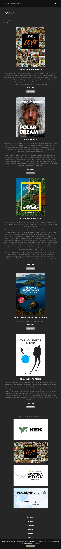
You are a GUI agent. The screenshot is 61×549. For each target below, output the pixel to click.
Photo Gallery (30, 525)
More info (30, 91)
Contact (30, 537)
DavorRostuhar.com (12, 3)
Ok (30, 546)
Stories (30, 521)
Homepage (7, 20)
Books (30, 529)
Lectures (31, 533)
